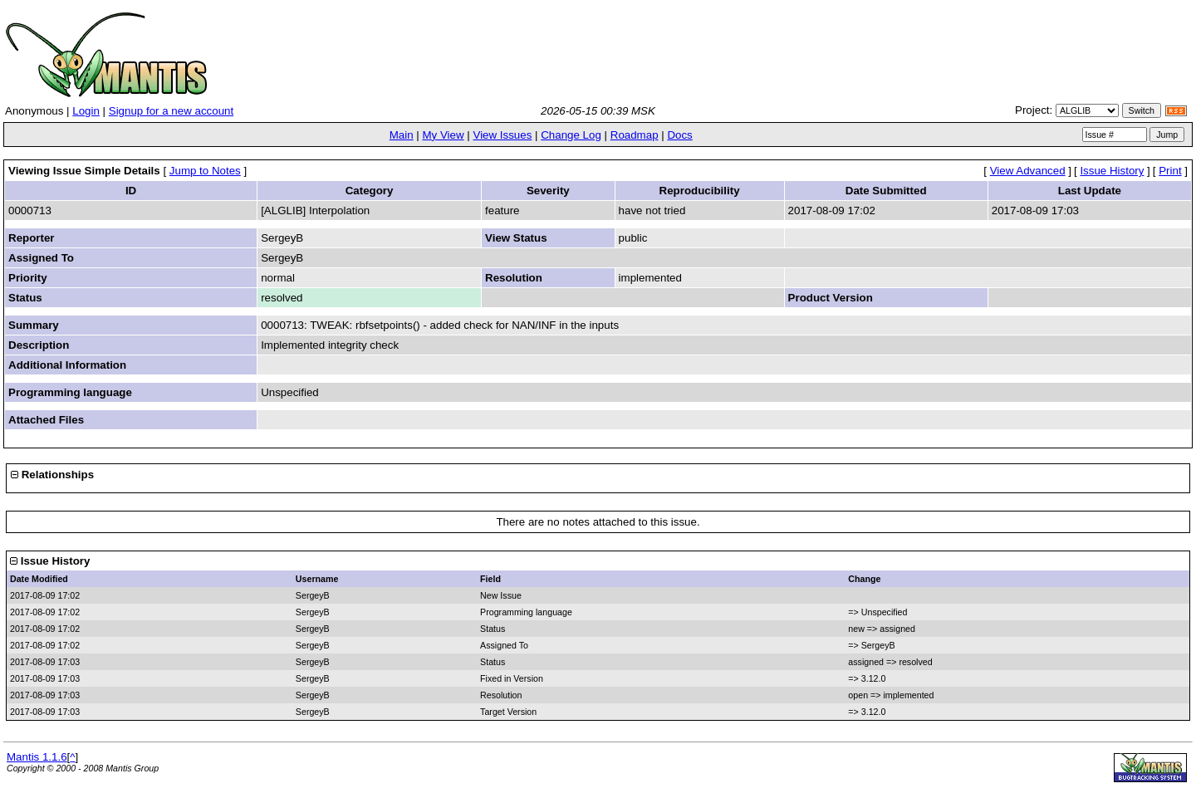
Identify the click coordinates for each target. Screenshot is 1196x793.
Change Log (571, 135)
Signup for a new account (171, 111)
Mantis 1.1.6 (37, 757)
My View (442, 135)
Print (1170, 170)
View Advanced (1028, 170)
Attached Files (46, 420)
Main (402, 135)
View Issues (502, 135)
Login (86, 111)
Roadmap (634, 135)
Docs (679, 135)
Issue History (1112, 170)
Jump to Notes (205, 170)
